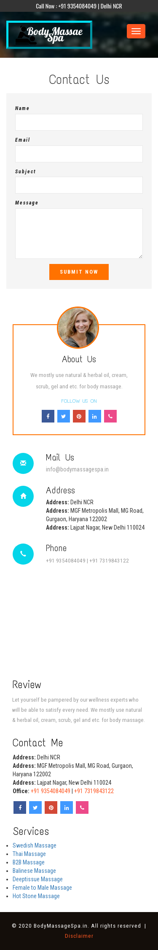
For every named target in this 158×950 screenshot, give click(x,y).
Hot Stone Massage (36, 896)
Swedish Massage (34, 845)
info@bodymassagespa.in (77, 469)
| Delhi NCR (110, 5)
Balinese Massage (34, 870)
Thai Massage (29, 853)
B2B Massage (29, 862)
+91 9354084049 (66, 560)
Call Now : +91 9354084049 (66, 5)
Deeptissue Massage (38, 879)
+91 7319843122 (109, 560)
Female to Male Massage (42, 887)
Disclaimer (79, 936)
